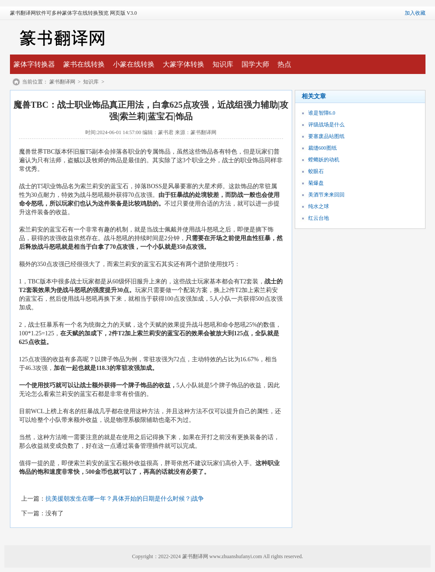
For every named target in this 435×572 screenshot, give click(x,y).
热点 (284, 64)
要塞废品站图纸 (326, 136)
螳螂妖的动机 (323, 160)
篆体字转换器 (34, 64)
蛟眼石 (316, 171)
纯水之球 (318, 206)
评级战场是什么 (326, 125)
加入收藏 (415, 13)
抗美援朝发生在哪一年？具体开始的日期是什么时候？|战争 (124, 498)
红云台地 (318, 218)
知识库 (223, 64)
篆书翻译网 (62, 82)
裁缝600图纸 (322, 148)
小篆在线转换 (134, 64)
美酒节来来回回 (326, 195)
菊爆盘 (316, 183)
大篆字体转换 (183, 64)
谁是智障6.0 (321, 113)
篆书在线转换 (84, 64)
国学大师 (255, 64)
